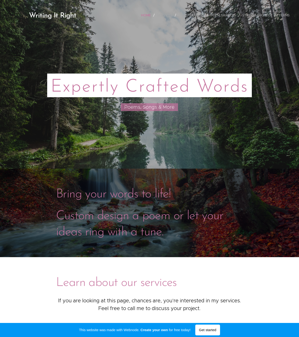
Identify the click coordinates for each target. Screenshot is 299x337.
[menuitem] (147, 15)
